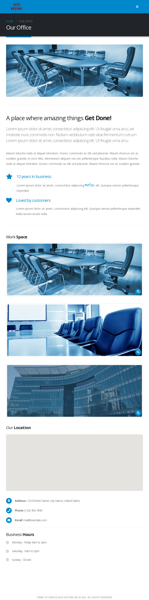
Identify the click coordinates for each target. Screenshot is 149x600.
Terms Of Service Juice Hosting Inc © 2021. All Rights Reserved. (74, 597)
